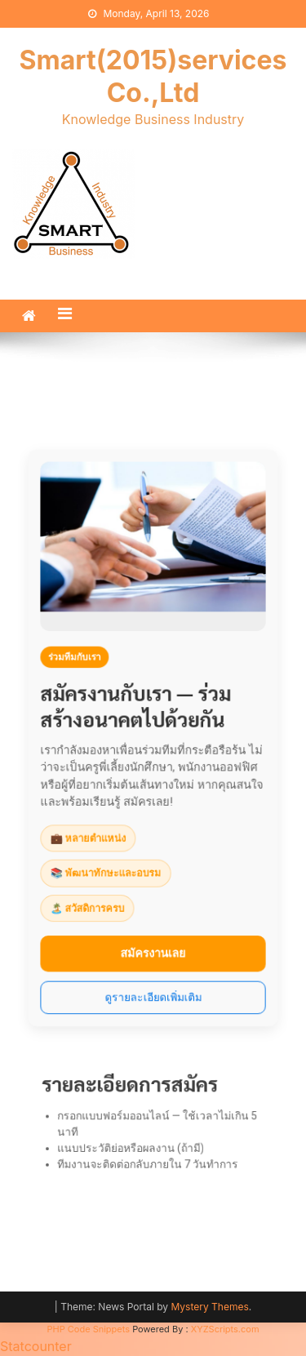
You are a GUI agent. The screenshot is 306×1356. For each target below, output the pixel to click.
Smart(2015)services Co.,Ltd (153, 76)
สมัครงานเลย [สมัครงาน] (153, 947)
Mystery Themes (209, 1306)
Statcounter (36, 1346)
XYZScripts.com (225, 1329)
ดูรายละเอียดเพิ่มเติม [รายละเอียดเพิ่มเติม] (152, 990)
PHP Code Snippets (88, 1329)
